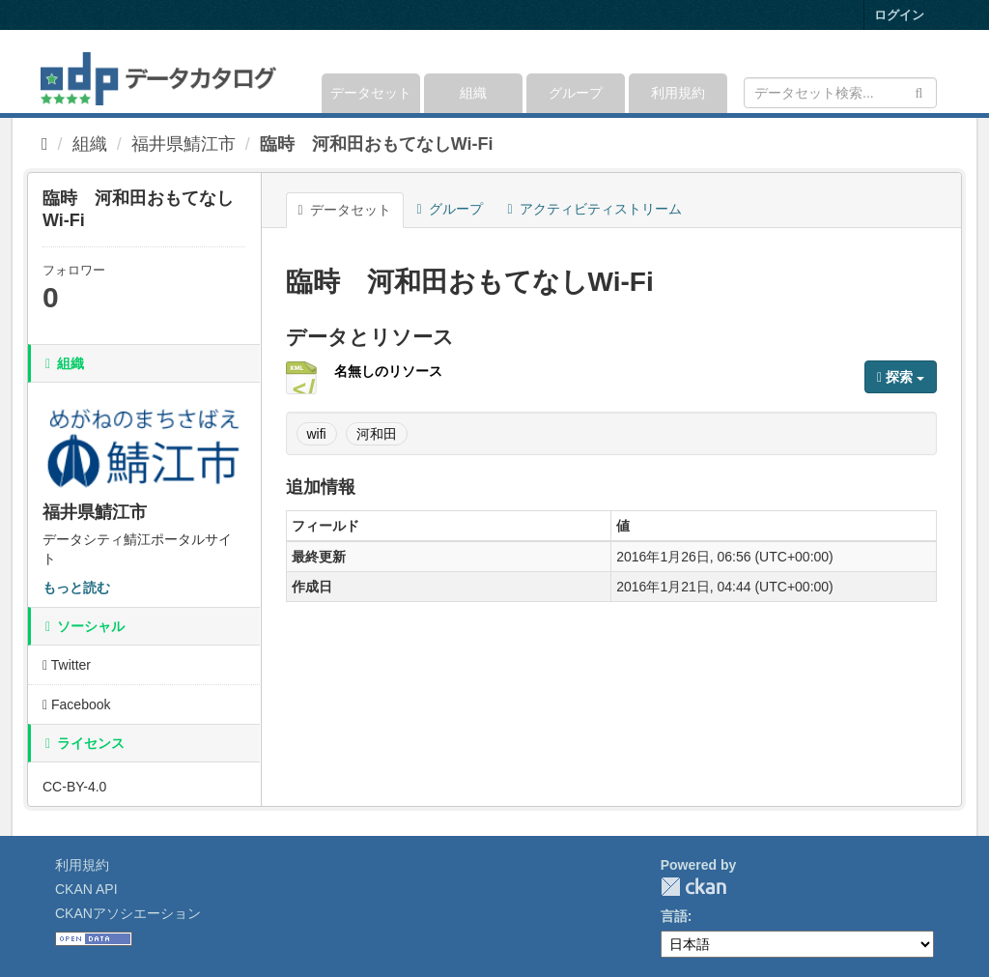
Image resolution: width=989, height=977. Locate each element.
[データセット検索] (840, 92)
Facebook (76, 704)
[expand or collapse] (935, 71)
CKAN (693, 886)
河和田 (376, 434)
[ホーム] (45, 144)
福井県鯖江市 (183, 144)
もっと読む (76, 587)
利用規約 (678, 93)
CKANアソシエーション (128, 913)
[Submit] (919, 91)
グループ (576, 93)
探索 (900, 377)
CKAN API (86, 889)
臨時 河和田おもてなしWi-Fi (377, 144)
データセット (370, 93)
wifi (316, 434)
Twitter (66, 665)
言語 (674, 916)
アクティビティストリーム (595, 208)
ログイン (899, 15)
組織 (473, 93)
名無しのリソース (388, 371)
